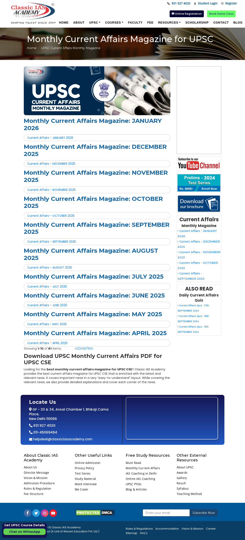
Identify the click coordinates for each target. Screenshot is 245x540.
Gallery (182, 478)
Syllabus (183, 488)
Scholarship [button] (197, 22)
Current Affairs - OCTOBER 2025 (51, 216)
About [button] (78, 22)
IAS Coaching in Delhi (141, 473)
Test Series (83, 473)
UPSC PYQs (133, 484)
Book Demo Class (221, 13)
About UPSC (185, 467)
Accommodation (167, 529)
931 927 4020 (178, 3)
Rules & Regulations (139, 529)
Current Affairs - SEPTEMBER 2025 (51, 242)
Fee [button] (150, 22)
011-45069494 (44, 432)
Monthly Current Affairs (143, 468)
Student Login (206, 3)
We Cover (81, 489)
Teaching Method (189, 494)
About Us (30, 467)
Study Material (85, 479)
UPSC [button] (93, 22)
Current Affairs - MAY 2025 (47, 324)
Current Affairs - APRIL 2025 (47, 343)
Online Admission (87, 463)
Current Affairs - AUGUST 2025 (49, 267)
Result (181, 483)
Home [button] (64, 22)
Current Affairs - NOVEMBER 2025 (51, 190)
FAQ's (144, 533)
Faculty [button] (135, 22)
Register (229, 3)
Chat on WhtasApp (24, 532)
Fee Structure (33, 494)
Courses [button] (113, 22)
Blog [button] (237, 22)
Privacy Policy (84, 468)
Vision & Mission (36, 478)
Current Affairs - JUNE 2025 (47, 305)
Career (211, 529)
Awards (182, 473)
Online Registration (187, 13)
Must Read (133, 463)
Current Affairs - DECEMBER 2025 (51, 164)
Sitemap (131, 533)
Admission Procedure (39, 483)
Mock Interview (86, 484)
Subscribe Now (204, 513)
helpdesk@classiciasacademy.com (62, 439)
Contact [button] (221, 22)
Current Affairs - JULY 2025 (47, 286)
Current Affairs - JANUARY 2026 (50, 138)
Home (32, 48)
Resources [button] (168, 22)
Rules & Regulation (37, 488)
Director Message (36, 473)
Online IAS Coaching (140, 479)
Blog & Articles (136, 489)
